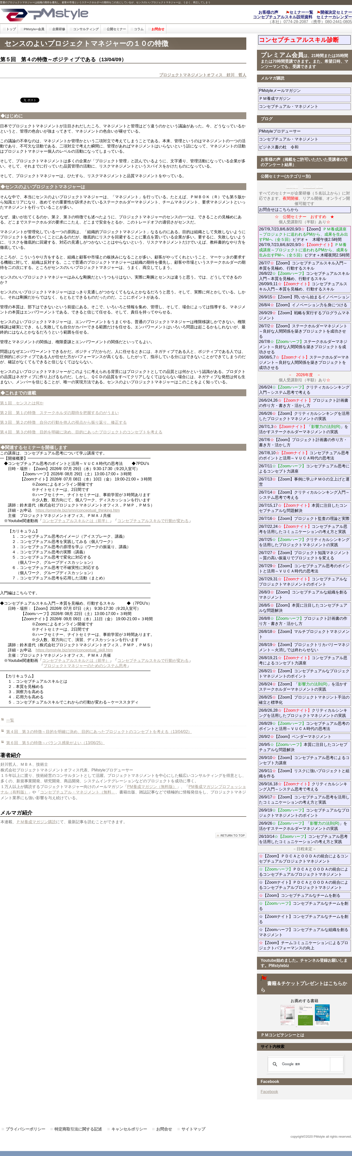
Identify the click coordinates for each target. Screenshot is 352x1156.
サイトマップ (193, 1129)
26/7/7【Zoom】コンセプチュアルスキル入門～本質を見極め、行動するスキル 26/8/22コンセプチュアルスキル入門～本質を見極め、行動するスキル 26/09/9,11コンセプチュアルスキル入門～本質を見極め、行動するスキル (304, 276)
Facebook (269, 1092)
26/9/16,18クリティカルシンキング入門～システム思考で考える (303, 786)
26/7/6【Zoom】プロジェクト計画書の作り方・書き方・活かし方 (303, 442)
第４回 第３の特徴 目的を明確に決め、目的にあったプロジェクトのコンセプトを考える (81, 432)
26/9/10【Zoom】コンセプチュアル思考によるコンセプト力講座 (304, 760)
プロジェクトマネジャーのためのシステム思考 (85, 666)
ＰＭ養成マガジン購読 (36, 822)
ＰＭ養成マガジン (302, 98)
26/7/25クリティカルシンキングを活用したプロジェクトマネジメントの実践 (304, 542)
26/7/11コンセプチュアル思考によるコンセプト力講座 (304, 468)
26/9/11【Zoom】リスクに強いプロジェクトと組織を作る (304, 773)
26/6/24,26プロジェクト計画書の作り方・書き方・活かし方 (303, 403)
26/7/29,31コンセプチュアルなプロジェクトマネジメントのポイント (303, 581)
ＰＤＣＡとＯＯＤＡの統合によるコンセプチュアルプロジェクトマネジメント (303, 871)
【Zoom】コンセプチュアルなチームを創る (299, 895)
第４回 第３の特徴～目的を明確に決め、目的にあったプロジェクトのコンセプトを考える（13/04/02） (99, 732)
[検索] (304, 1064)
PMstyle (79, 14)
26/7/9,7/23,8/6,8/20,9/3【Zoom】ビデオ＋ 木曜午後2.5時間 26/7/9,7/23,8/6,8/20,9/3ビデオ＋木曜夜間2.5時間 (304, 242)
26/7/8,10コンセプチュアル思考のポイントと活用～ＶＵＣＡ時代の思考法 (304, 455)
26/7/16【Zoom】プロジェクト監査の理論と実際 (304, 518)
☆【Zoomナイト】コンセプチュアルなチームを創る (303, 919)
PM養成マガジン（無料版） (152, 787)
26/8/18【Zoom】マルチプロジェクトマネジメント (304, 634)
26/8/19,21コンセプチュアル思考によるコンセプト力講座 (303, 660)
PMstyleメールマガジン (297, 90)
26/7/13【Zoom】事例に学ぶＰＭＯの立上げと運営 (304, 481)
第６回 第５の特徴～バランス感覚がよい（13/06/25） (55, 743)
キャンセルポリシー (129, 1129)
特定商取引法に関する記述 (78, 1129)
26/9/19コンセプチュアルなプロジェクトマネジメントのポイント (304, 813)
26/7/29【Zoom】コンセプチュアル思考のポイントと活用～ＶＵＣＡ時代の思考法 (304, 568)
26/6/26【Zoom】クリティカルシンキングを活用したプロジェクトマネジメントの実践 (304, 416)
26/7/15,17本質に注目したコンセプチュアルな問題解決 (303, 508)
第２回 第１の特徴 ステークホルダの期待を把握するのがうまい (59, 413)
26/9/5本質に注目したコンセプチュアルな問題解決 (303, 747)
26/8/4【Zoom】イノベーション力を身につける (303, 305)
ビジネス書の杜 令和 (286, 147)
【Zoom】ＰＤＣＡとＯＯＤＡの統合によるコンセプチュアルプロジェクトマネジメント (303, 858)
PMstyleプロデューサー (297, 131)
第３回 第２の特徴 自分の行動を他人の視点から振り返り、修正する (63, 422)
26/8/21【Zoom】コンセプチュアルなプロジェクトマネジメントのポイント (304, 673)
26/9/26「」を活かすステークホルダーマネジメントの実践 (303, 826)
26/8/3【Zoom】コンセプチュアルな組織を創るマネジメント (303, 594)
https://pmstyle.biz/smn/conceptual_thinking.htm (78, 510)
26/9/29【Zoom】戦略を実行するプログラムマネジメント (304, 315)
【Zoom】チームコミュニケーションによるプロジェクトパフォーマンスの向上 (303, 945)
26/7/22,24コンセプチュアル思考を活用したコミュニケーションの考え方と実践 (303, 529)
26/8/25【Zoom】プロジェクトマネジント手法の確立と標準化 (304, 700)
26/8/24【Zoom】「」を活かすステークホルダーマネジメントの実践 (303, 686)
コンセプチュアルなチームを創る (303, 906)
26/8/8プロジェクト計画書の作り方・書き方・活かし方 (303, 621)
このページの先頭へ (230, 835)
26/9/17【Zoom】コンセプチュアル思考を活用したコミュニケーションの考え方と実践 (304, 799)
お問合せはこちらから (279, 209)
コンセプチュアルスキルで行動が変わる (153, 521)
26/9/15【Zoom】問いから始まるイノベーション (304, 297)
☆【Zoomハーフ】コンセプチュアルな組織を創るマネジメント (303, 932)
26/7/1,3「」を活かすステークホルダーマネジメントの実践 (303, 429)
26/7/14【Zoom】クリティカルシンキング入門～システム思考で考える (304, 495)
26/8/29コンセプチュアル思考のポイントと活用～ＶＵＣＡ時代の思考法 (304, 726)
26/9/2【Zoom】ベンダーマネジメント (305, 736)
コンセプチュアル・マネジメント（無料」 (77, 792)
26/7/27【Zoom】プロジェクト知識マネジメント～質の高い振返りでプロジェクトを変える (304, 555)
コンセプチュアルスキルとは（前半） (75, 521)
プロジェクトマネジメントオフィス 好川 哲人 (202, 75)
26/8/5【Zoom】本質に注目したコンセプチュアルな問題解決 (303, 608)
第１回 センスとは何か (22, 403)
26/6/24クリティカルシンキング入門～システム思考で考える (304, 390)
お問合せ (164, 1129)
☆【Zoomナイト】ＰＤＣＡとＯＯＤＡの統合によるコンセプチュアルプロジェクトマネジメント (303, 885)
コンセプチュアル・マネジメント (302, 106)
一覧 (10, 720)
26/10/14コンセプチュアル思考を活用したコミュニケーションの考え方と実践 (303, 839)
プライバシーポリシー (25, 1129)
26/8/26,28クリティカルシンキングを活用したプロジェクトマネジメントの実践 (303, 713)
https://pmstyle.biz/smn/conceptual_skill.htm (74, 650)
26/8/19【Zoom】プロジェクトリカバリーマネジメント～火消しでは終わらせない (304, 647)
